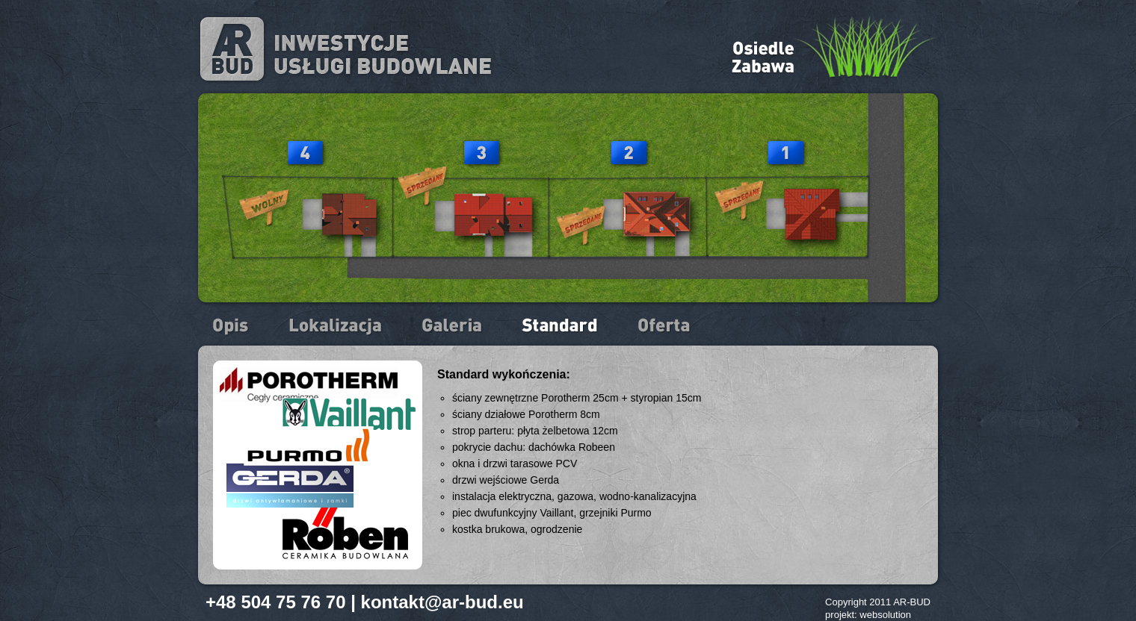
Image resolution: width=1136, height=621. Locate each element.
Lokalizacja (336, 326)
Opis (232, 326)
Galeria (453, 326)
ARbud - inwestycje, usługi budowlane (346, 49)
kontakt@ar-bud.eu (442, 602)
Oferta (664, 326)
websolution (885, 614)
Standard (561, 326)
